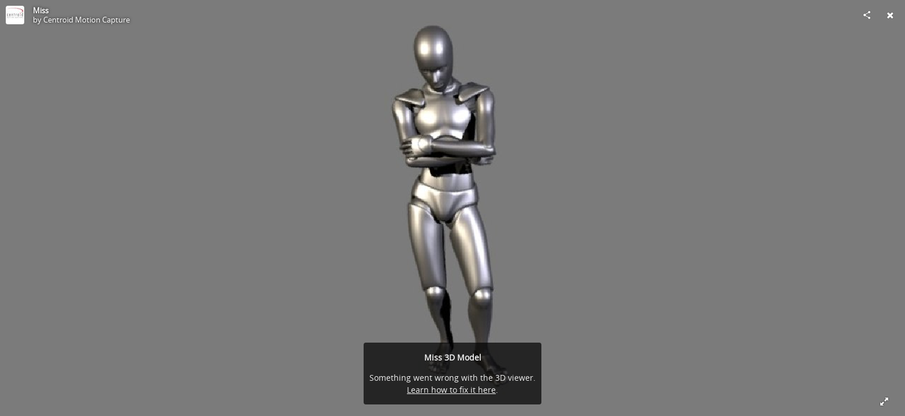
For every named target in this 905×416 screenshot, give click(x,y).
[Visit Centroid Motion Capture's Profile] (15, 15)
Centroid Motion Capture (86, 19)
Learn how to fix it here (451, 389)
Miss (40, 10)
